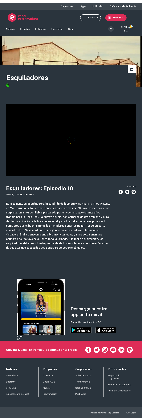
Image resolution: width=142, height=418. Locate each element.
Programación (50, 394)
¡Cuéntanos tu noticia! (17, 394)
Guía (70, 29)
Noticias (10, 29)
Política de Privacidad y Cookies (104, 413)
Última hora (12, 375)
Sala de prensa (83, 388)
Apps (83, 6)
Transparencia (82, 381)
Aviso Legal (131, 413)
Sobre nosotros (83, 375)
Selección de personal (119, 384)
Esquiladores (27, 78)
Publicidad (97, 6)
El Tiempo (40, 29)
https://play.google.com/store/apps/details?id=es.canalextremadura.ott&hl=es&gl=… (81, 330)
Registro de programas (114, 377)
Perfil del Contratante (119, 390)
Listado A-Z (49, 381)
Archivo (47, 388)
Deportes (25, 29)
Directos (119, 17)
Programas (57, 29)
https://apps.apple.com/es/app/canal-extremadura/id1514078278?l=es (105, 330)
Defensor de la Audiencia (123, 6)
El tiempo (11, 388)
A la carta (94, 17)
